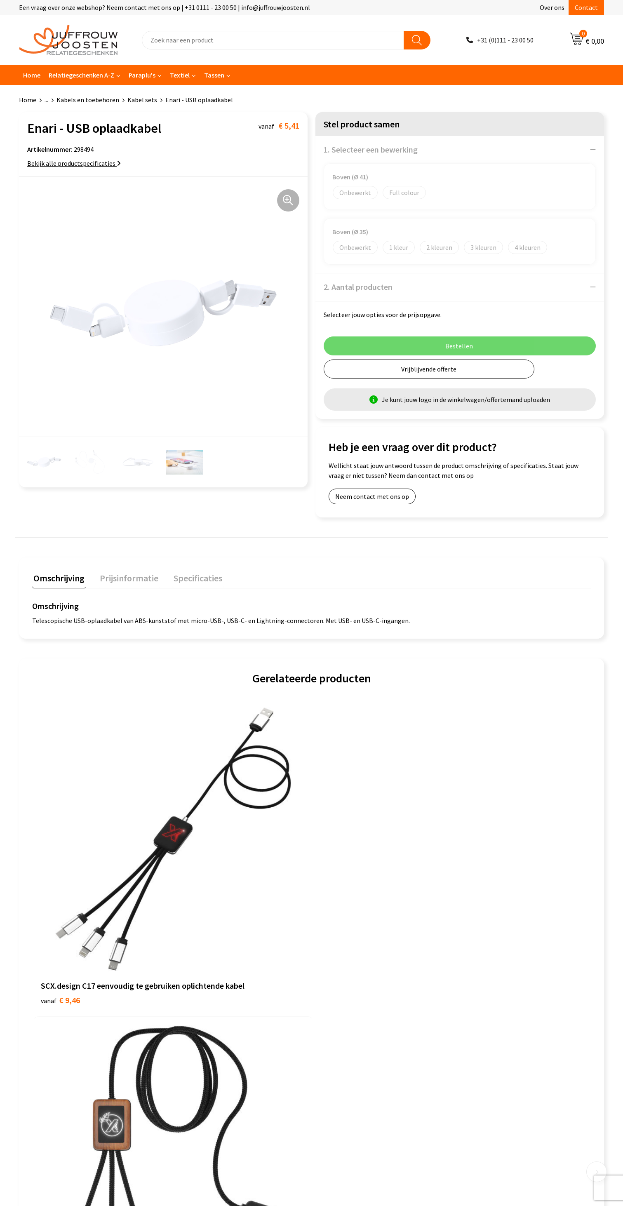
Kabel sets (142, 100)
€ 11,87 (202, 869)
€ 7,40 (340, 869)
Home (31, 75)
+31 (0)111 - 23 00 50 (505, 40)
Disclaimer (337, 996)
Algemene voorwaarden (355, 958)
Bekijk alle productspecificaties (74, 163)
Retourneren (194, 1021)
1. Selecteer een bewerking (371, 149)
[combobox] (273, 40)
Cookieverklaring (346, 970)
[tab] (57, 579)
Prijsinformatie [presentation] (125, 577)
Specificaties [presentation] (191, 577)
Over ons (552, 7)
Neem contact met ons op (372, 496)
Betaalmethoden (200, 1008)
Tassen (214, 75)
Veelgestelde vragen (205, 996)
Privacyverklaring (346, 983)
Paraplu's (142, 75)
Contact (586, 7)
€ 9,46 (60, 869)
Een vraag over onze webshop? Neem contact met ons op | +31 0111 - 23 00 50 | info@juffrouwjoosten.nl (164, 7)
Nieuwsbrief (193, 983)
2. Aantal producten (358, 287)
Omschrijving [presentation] (57, 577)
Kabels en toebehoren (87, 100)
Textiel (180, 75)
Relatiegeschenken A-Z (81, 75)
